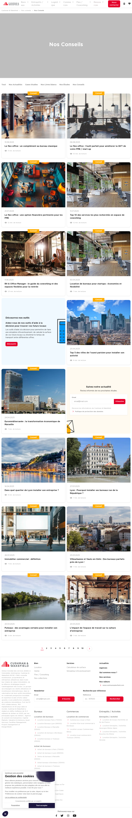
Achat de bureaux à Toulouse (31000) (49, 759)
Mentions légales (70, 813)
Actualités (104, 663)
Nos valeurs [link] (104, 682)
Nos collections (40, 678)
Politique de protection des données (87, 412)
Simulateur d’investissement (78, 671)
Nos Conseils (78, 85)
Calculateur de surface (76, 668)
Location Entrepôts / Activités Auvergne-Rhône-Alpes (112, 727)
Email (74, 397)
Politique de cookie (85, 813)
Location (38, 668)
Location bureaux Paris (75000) (47, 720)
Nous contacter (112, 4)
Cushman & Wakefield (10, 10)
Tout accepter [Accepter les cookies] (41, 805)
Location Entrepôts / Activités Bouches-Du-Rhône (112, 732)
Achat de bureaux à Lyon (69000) (48, 748)
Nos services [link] (105, 677)
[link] (124, 4)
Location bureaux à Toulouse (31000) (49, 736)
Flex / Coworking (41, 675)
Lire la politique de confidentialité (16, 797)
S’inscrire (120, 401)
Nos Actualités (15, 85)
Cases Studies (31, 85)
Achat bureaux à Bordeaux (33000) (48, 755)
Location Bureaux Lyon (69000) (47, 723)
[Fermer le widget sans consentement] (14, 773)
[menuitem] (113, 4)
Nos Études (64, 85)
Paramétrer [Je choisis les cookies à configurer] (15, 805)
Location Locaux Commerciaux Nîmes (82, 729)
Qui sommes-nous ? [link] (108, 673)
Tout (3, 85)
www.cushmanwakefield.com (111, 685)
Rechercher (115, 699)
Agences (103, 668)
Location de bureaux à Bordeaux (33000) (47, 732)
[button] (5, 814)
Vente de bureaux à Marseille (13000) (49, 752)
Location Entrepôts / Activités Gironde (112, 738)
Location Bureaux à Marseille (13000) (49, 727)
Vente (36, 671)
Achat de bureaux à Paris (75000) (48, 744)
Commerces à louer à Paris (78, 720)
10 (83, 648)
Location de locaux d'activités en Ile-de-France (114, 721)
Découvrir (11, 344)
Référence (87, 694)
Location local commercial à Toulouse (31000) (82, 734)
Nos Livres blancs (48, 85)
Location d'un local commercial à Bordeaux (80, 724)
